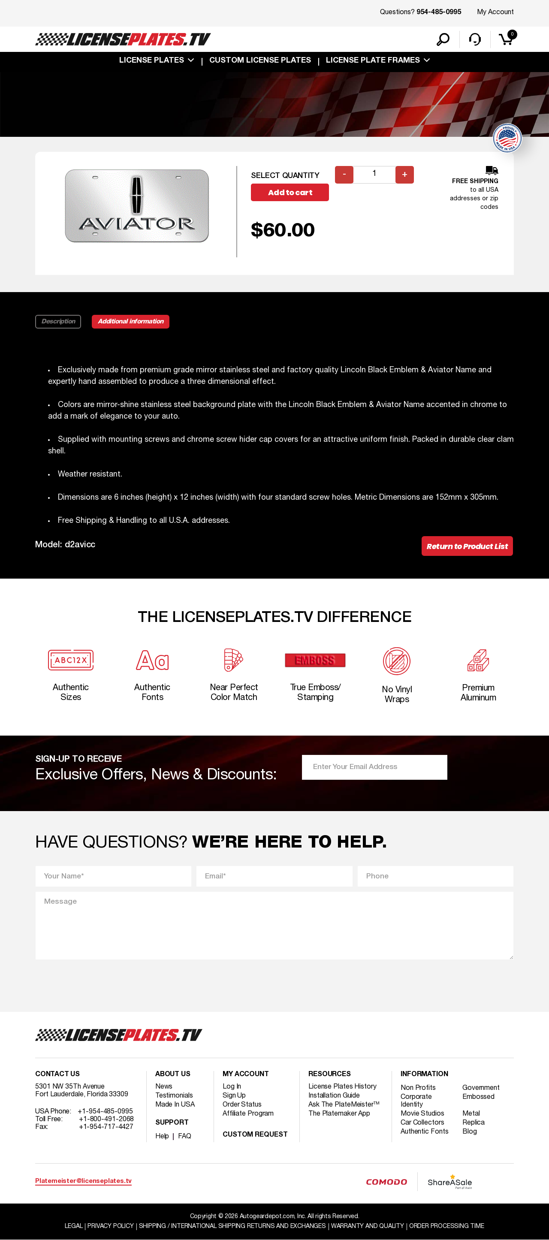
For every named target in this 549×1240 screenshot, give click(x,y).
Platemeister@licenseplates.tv (83, 1181)
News (164, 1087)
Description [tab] (58, 322)
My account (246, 1074)
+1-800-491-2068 (106, 1119)
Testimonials (174, 1096)
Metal (471, 1114)
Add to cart (290, 192)
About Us (172, 1074)
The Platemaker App (339, 1114)
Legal (73, 1226)
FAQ (184, 1137)
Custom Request (255, 1135)
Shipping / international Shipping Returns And (232, 1226)
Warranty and (367, 1226)
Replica (473, 1123)
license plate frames (373, 61)
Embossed (478, 1097)
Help (162, 1137)
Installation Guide (334, 1096)
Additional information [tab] (130, 322)
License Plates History (342, 1087)
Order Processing (446, 1226)
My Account (495, 12)
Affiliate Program (248, 1114)
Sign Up (234, 1096)
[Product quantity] (374, 175)
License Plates (151, 61)
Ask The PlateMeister (344, 1105)
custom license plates (260, 61)
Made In (175, 1105)
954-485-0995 (438, 12)
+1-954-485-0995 (105, 1112)
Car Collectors (422, 1123)
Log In (232, 1087)
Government (481, 1088)
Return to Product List (467, 546)
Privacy (110, 1226)
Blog (469, 1132)
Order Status (242, 1105)
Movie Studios (422, 1114)
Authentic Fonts (425, 1132)
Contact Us (57, 1074)
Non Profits (418, 1088)
